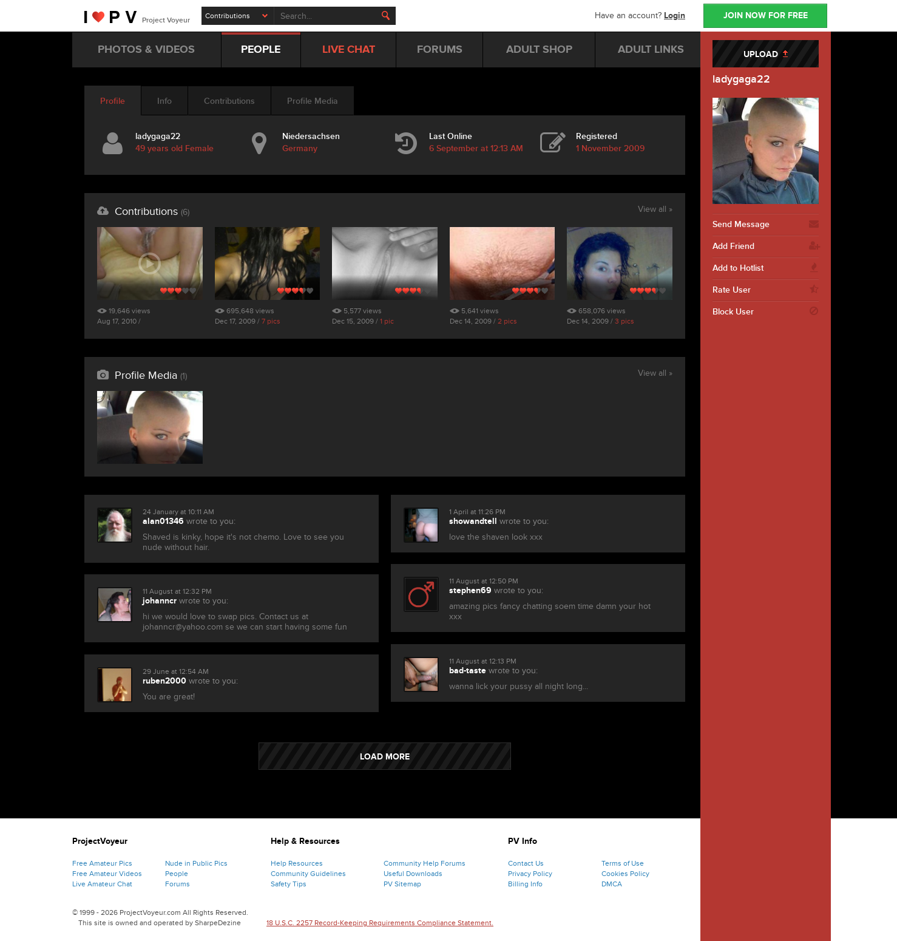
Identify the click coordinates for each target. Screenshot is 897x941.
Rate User (766, 290)
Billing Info (525, 884)
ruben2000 (164, 681)
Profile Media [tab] (312, 101)
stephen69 (470, 590)
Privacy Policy (530, 873)
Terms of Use (622, 863)
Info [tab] (164, 101)
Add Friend (766, 246)
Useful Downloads (413, 873)
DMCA (611, 884)
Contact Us (526, 863)
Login (674, 15)
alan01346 (163, 521)
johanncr (160, 601)
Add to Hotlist (766, 268)
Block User (766, 312)
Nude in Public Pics (196, 863)
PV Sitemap (402, 884)
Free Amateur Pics (102, 863)
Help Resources (297, 863)
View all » (655, 210)
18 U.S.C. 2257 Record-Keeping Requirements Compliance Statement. (379, 923)
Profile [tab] (112, 101)
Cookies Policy (625, 873)
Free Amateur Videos (107, 873)
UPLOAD (765, 54)
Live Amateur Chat (102, 884)
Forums (177, 884)
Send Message (766, 225)
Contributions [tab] (229, 101)
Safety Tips (288, 884)
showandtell (473, 521)
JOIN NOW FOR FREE (765, 15)
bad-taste (467, 670)
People (176, 873)
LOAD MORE (385, 757)
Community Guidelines (308, 873)
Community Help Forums (424, 863)
